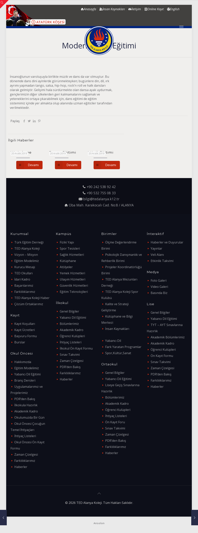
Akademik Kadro (26, 411)
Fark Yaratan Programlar (123, 347)
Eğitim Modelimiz (26, 261)
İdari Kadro (22, 279)
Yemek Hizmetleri (72, 273)
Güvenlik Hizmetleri (74, 285)
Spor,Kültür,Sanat (118, 353)
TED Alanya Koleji (27, 248)
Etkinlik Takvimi (162, 261)
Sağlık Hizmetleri (72, 255)
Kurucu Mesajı (24, 267)
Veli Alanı (157, 255)
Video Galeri (159, 287)
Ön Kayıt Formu (162, 356)
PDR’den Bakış (24, 399)
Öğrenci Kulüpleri (72, 336)
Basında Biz (159, 293)
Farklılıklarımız (24, 292)
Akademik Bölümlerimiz (168, 337)
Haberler (20, 467)
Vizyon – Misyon (26, 255)
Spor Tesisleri (70, 248)
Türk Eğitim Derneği (29, 242)
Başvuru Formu (25, 336)
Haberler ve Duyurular (167, 242)
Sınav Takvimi (70, 354)
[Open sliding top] (4, 4)
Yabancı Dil (113, 341)
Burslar (19, 342)
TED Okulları (23, 273)
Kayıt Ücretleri (24, 330)
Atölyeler (66, 267)
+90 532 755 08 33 (101, 193)
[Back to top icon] (99, 493)
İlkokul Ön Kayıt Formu (76, 348)
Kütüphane (68, 261)
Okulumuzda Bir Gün (29, 417)
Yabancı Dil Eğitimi (27, 374)
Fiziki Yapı (67, 242)
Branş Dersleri (24, 380)
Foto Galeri (158, 280)
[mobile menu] (181, 27)
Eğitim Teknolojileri (74, 292)
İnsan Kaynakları (117, 329)
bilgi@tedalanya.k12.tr (101, 199)
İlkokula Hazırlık (26, 405)
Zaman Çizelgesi (26, 454)
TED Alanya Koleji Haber (32, 298)
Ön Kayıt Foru (115, 422)
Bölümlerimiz (69, 324)
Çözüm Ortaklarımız (28, 304)
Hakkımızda (22, 362)
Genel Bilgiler (69, 311)
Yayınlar (156, 248)
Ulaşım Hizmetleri (72, 279)
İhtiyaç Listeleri (25, 436)
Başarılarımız (23, 285)
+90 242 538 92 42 (101, 186)
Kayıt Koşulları (24, 324)
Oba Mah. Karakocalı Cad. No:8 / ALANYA (101, 205)
